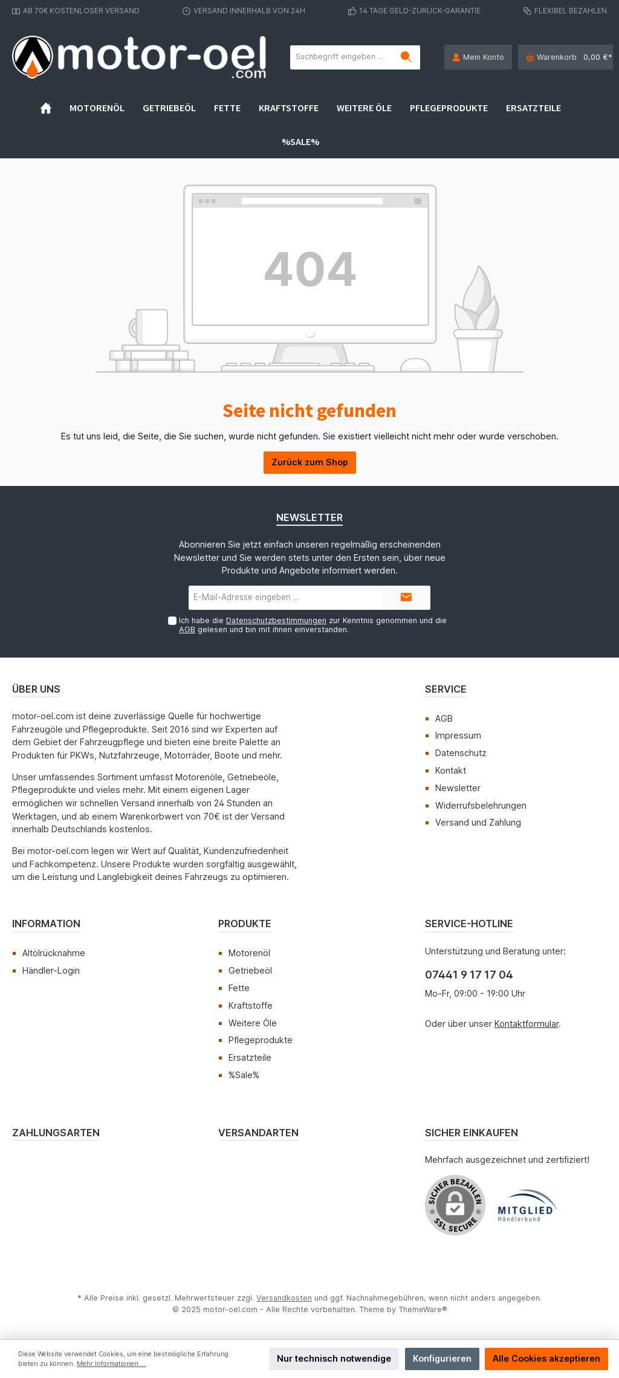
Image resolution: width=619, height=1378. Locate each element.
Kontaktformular (526, 1023)
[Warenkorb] (565, 57)
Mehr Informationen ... (111, 1364)
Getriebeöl (250, 970)
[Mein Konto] (478, 57)
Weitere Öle (252, 1023)
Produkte (244, 923)
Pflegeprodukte (260, 1040)
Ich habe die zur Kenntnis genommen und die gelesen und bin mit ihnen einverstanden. (313, 625)
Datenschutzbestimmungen (276, 620)
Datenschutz (461, 753)
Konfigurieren (442, 1358)
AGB (187, 629)
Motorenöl (249, 953)
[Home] (55, 108)
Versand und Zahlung (478, 822)
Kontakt (450, 770)
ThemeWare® (422, 1309)
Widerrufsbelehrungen (481, 805)
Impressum (458, 735)
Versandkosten (284, 1297)
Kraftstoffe (250, 1005)
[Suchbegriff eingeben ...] (342, 57)
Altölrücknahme (53, 953)
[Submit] (406, 598)
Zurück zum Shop (309, 462)
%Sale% (243, 1075)
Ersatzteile (249, 1057)
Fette (239, 988)
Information (46, 923)
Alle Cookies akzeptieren (546, 1358)
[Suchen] (406, 57)
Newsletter (458, 788)
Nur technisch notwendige (334, 1358)
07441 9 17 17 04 (469, 974)
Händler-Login (51, 970)
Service (446, 689)
